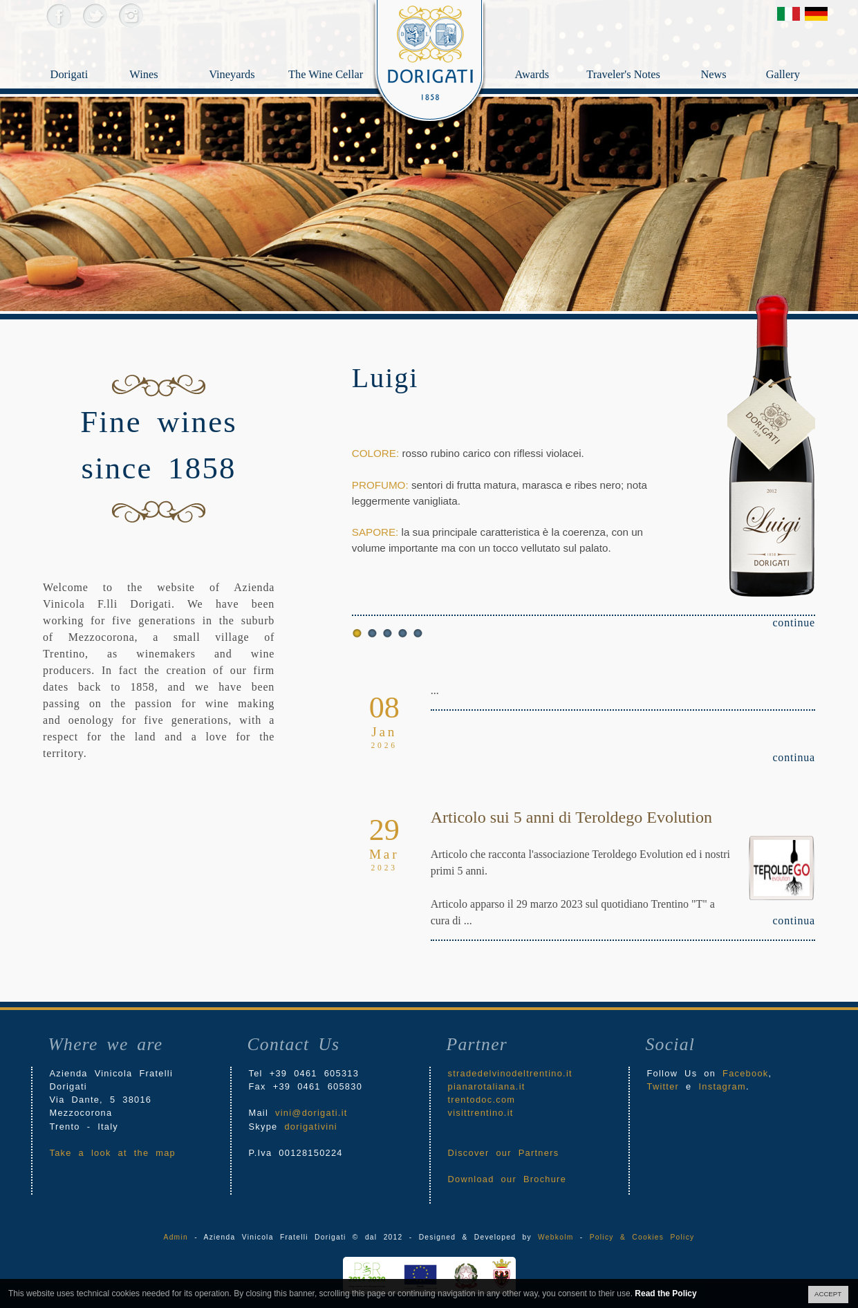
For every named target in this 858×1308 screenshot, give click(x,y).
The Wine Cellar (320, 77)
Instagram (130, 15)
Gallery (801, 52)
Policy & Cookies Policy (642, 1237)
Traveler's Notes (639, 52)
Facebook (58, 15)
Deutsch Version (816, 14)
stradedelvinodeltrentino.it (510, 1073)
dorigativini (310, 1126)
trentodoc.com (482, 1099)
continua (793, 757)
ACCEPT (827, 1294)
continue (793, 622)
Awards (549, 52)
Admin (176, 1237)
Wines (159, 52)
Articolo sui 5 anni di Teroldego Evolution (571, 817)
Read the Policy (665, 1293)
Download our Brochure (507, 1179)
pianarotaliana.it (486, 1086)
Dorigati (80, 77)
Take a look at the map (113, 1153)
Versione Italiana (788, 14)
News (731, 52)
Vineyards (238, 77)
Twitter (94, 15)
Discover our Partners (503, 1153)
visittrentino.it (481, 1113)
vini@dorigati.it (311, 1113)
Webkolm (555, 1237)
